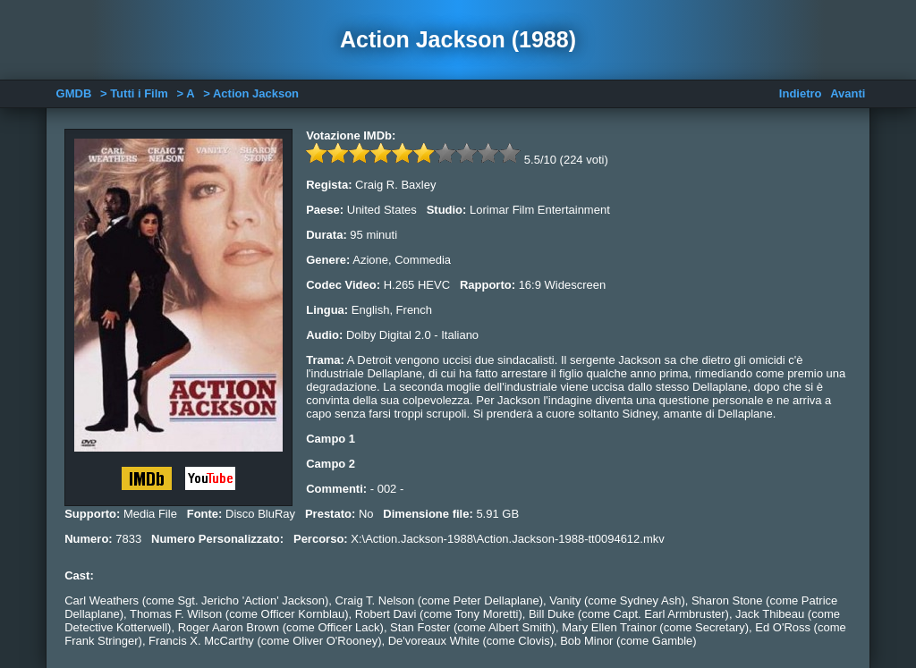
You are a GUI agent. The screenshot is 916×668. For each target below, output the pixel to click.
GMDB (74, 93)
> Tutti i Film (134, 93)
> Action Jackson (251, 93)
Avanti (847, 93)
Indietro (800, 93)
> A (186, 93)
